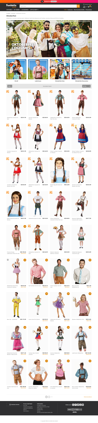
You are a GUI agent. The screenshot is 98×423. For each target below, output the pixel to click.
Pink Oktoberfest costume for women (56, 387)
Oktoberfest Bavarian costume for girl (77, 252)
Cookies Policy (40, 409)
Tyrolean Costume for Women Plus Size (12, 185)
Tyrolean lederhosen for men (12, 387)
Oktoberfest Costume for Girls (34, 152)
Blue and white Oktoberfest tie (75, 286)
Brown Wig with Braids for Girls (56, 185)
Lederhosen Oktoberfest (77, 353)
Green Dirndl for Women (34, 319)
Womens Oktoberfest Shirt (78, 319)
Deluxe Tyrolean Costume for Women (56, 152)
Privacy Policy (40, 408)
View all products (88, 396)
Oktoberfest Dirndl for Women (55, 320)
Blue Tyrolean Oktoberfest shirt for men (78, 387)
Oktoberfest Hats (60, 81)
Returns (25, 409)
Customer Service (14, 404)
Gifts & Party (33, 9)
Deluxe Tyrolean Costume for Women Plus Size (78, 152)
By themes (16, 9)
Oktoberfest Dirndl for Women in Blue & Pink (12, 353)
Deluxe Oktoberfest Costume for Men (76, 118)
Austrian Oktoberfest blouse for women (33, 387)
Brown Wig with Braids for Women (13, 219)
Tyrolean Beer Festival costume (34, 353)
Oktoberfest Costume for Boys (34, 252)
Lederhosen (38, 81)
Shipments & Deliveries (28, 408)
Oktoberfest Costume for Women (34, 185)
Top (65, 9)
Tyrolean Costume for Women (12, 152)
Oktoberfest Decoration (81, 81)
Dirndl (16, 81)
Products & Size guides (28, 406)
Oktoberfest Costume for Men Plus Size (56, 118)
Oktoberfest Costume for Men (12, 118)
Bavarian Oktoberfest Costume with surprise (77, 219)
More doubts (26, 411)
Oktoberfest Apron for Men (35, 218)
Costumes (9, 9)
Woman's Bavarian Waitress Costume (54, 252)
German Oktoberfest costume (55, 353)
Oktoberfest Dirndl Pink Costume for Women (12, 286)
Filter (9, 86)
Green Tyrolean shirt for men (55, 286)
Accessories (25, 9)
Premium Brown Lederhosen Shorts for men (13, 252)
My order (25, 405)
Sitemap (38, 411)
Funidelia (8, 13)
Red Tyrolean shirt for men (35, 285)
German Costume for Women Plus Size (77, 185)
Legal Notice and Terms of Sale (43, 406)
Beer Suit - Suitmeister (12, 319)
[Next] (52, 397)
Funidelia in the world (41, 405)
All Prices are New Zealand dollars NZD (44, 412)
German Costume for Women (33, 118)
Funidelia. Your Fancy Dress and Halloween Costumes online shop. (11, 6)
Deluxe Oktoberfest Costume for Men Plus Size (56, 219)
